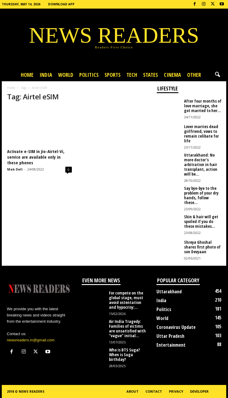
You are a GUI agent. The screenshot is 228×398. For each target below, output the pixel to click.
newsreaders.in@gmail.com (31, 340)
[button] (217, 74)
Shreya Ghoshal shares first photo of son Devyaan (202, 246)
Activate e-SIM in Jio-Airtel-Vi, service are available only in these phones (35, 156)
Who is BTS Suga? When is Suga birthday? (124, 354)
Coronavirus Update (176, 327)
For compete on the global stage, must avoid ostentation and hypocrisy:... (126, 300)
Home (27, 74)
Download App (61, 4)
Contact (153, 391)
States (150, 74)
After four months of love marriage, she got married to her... (202, 105)
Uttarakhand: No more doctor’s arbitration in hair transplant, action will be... (200, 164)
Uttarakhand (169, 291)
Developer (199, 391)
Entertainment (171, 345)
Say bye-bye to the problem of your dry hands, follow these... (201, 195)
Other (194, 74)
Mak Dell (15, 169)
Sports (112, 74)
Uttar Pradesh (170, 336)
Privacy (176, 391)
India (45, 74)
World (65, 74)
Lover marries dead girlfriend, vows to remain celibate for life (201, 134)
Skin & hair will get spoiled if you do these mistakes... (201, 221)
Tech (131, 74)
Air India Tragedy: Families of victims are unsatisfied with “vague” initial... (127, 328)
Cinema (172, 74)
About (132, 391)
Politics (89, 74)
